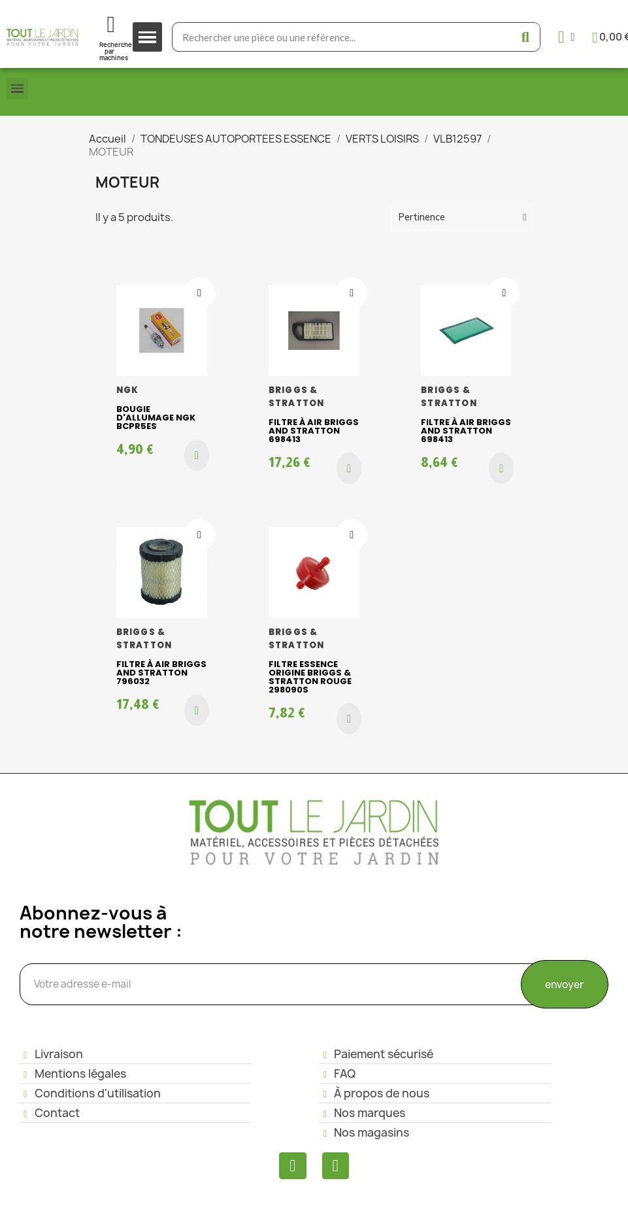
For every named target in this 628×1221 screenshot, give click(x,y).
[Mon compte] (566, 37)
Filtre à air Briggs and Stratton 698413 (314, 430)
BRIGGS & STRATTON (297, 396)
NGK (127, 390)
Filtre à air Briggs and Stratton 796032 (161, 672)
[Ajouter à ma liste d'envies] (199, 293)
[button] (196, 455)
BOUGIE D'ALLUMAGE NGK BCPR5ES (155, 417)
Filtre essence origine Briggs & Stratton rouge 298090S (310, 677)
